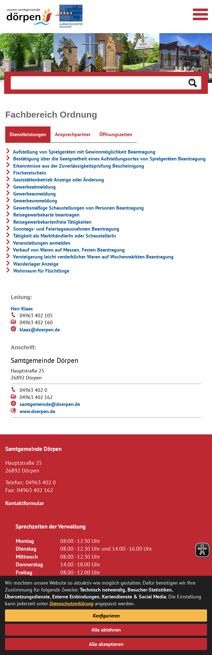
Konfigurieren (106, 615)
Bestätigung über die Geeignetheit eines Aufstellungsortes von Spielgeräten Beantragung (105, 158)
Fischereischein (25, 173)
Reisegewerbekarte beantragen (42, 215)
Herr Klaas (22, 308)
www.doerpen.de (37, 411)
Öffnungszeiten (115, 134)
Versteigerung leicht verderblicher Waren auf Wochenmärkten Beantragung (89, 256)
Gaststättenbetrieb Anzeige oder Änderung (54, 179)
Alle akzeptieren (106, 644)
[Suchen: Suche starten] (192, 82)
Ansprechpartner (73, 134)
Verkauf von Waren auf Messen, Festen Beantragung (65, 250)
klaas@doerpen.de (40, 329)
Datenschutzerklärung (71, 603)
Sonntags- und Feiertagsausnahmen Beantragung (62, 229)
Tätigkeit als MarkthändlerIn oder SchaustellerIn (60, 236)
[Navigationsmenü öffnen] (200, 13)
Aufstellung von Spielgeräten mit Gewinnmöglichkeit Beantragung (80, 152)
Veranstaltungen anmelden (37, 243)
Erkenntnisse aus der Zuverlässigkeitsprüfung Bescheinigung (74, 166)
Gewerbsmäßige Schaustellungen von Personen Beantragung (74, 208)
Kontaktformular (24, 503)
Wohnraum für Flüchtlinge (37, 271)
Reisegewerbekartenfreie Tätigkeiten (48, 222)
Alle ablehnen (106, 630)
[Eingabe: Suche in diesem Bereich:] (97, 82)
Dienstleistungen (28, 134)
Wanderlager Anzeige (32, 264)
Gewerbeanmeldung (30, 194)
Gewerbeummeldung (31, 200)
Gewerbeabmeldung (30, 187)
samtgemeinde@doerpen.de (50, 404)
